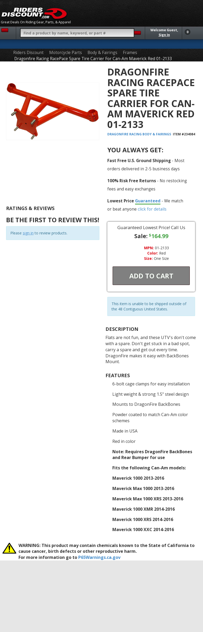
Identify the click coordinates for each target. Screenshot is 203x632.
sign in (28, 232)
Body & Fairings (102, 52)
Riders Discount (28, 52)
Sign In (164, 35)
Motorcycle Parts (65, 52)
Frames (130, 52)
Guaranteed (147, 201)
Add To (151, 275)
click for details (152, 209)
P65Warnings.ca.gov (99, 557)
